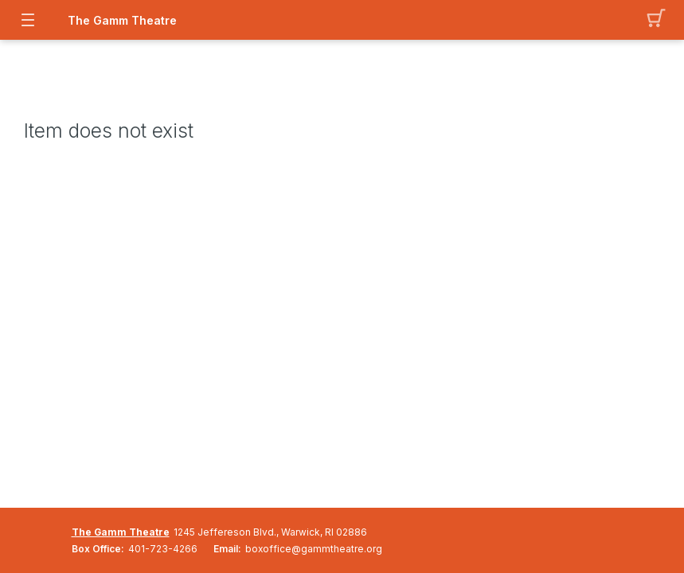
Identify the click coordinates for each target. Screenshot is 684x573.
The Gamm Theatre (121, 532)
